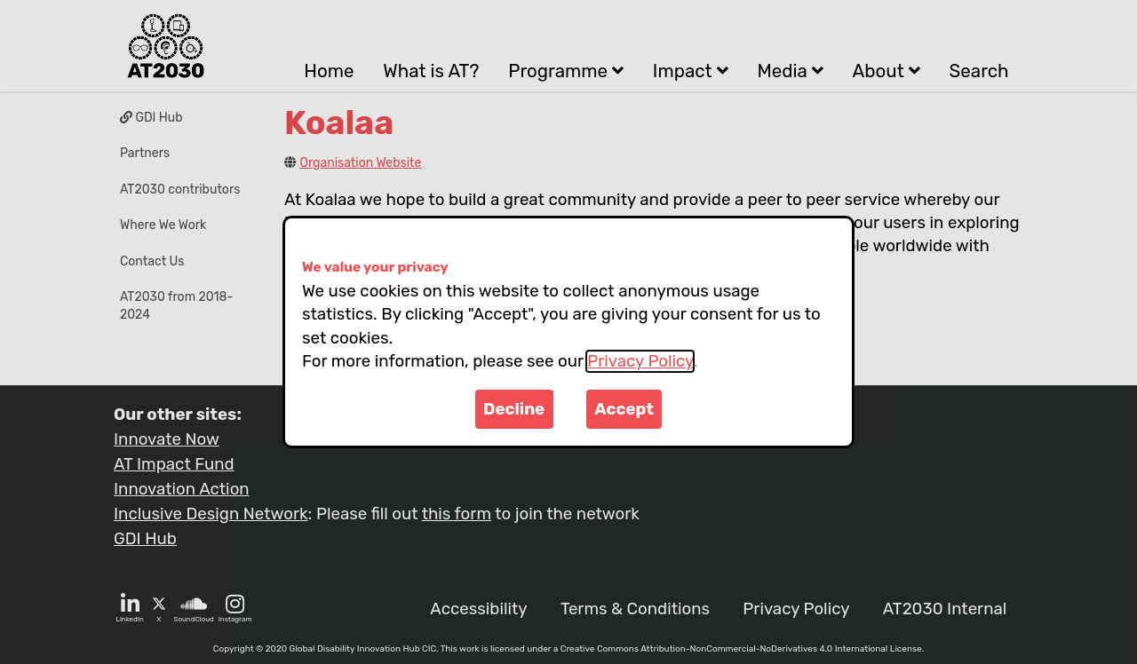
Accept (624, 409)
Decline (514, 409)
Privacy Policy (640, 361)
